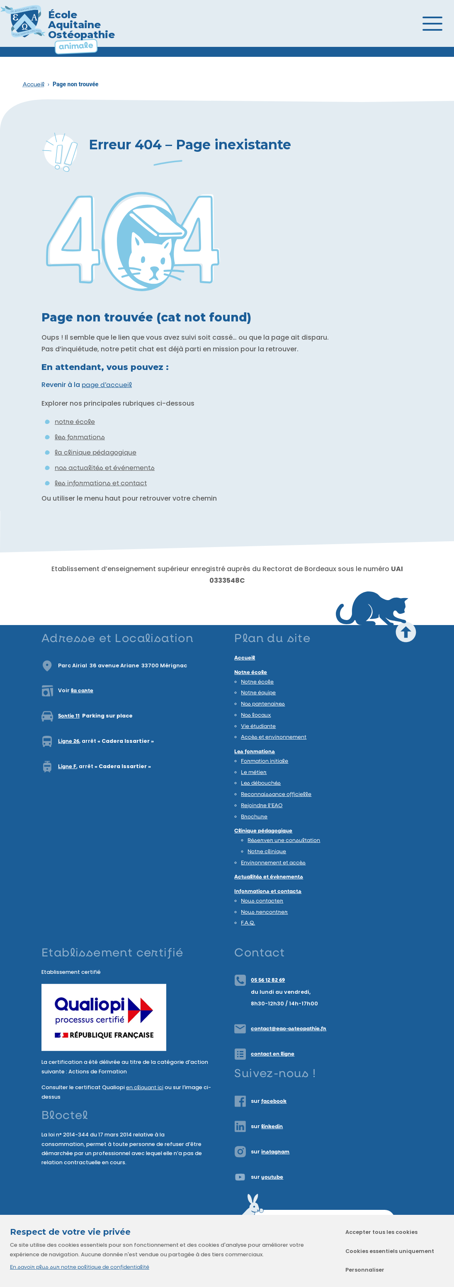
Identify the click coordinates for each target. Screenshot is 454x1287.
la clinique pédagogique (95, 453)
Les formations (254, 751)
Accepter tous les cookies (381, 1232)
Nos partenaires (263, 704)
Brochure (254, 817)
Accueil (33, 85)
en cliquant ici (144, 1087)
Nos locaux (256, 715)
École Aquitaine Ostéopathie (81, 25)
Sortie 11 (69, 716)
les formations (80, 437)
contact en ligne (272, 1054)
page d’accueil (107, 385)
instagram (275, 1152)
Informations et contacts (267, 891)
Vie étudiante (258, 726)
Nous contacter (262, 901)
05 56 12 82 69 (268, 980)
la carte (82, 690)
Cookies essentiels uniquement (389, 1251)
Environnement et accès (273, 863)
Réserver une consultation (284, 840)
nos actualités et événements (105, 468)
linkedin (272, 1126)
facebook (273, 1101)
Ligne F (67, 766)
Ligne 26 (68, 741)
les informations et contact (101, 483)
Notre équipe (258, 693)
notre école (75, 422)
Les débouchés (261, 783)
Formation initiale (264, 761)
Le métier (254, 772)
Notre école (250, 672)
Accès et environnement (273, 737)
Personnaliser (364, 1269)
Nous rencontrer (264, 912)
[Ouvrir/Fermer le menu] (441, 23)
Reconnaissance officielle (276, 794)
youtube (272, 1177)
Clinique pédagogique (263, 831)
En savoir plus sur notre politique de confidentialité (79, 1267)
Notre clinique (267, 851)
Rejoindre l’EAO (261, 805)
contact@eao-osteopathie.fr (288, 1029)
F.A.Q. (248, 923)
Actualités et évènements (268, 877)
